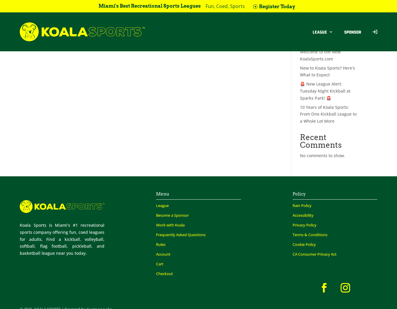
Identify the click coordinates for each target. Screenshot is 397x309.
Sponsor (352, 31)
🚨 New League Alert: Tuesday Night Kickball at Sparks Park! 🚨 (325, 91)
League (320, 31)
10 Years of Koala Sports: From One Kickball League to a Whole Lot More (328, 114)
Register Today (277, 6)
